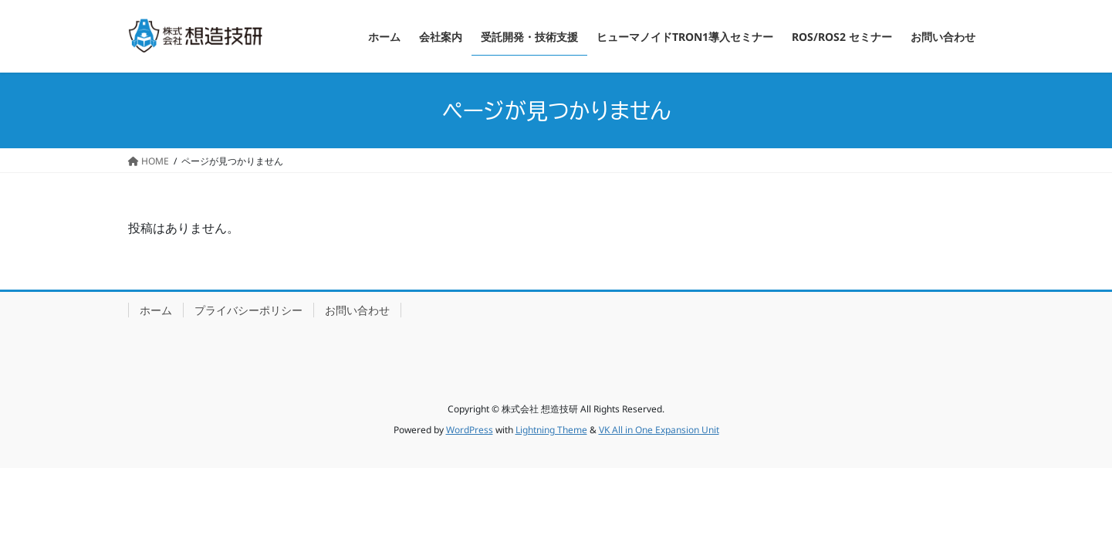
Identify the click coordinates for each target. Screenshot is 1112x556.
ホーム (156, 310)
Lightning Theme (551, 429)
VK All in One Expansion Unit (659, 429)
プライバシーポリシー (248, 310)
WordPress (469, 429)
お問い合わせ (357, 310)
